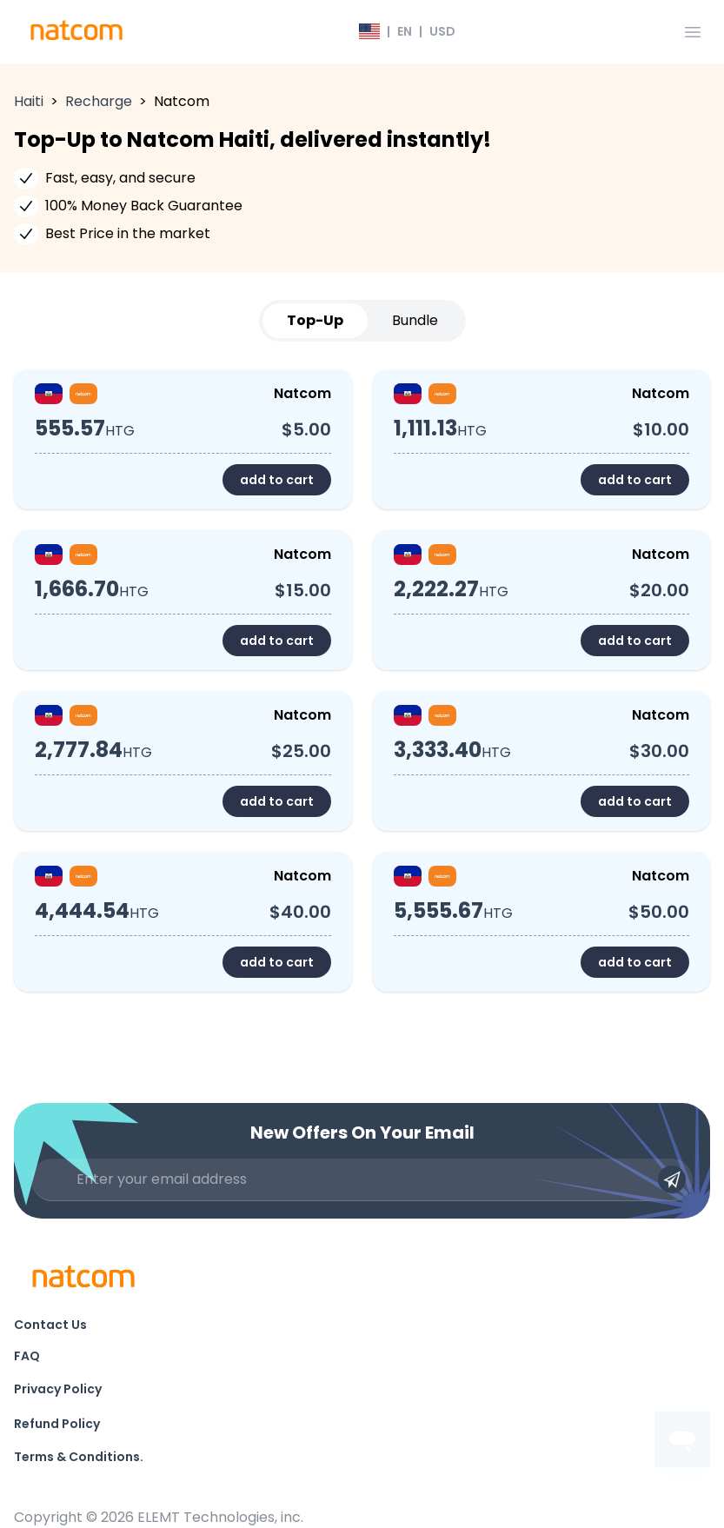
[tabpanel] (362, 680)
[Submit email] (672, 1179)
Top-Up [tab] (315, 320)
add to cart (277, 479)
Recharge (98, 101)
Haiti (28, 101)
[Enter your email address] (362, 1179)
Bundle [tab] (415, 320)
